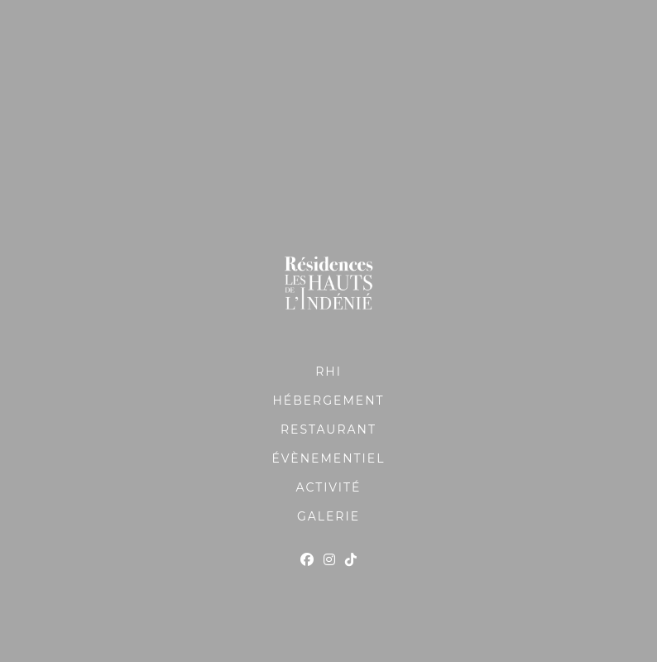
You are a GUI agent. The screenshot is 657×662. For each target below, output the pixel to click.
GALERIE (328, 516)
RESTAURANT (328, 429)
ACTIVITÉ (329, 487)
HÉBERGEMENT (328, 400)
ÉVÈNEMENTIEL (329, 458)
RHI (328, 371)
